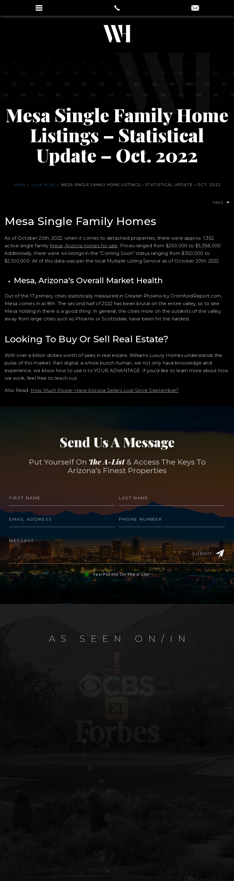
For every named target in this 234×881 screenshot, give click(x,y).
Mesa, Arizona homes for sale (84, 245)
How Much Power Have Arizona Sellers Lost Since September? (104, 390)
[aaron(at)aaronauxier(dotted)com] (195, 8)
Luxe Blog (43, 184)
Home (19, 184)
